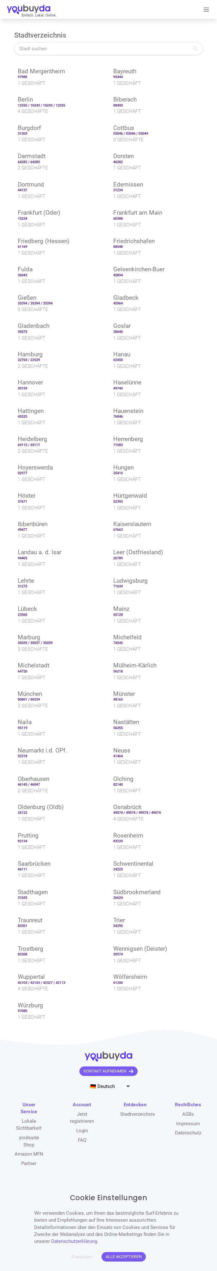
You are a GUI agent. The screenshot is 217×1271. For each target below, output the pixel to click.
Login (82, 1130)
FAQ (82, 1140)
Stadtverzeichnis (137, 1114)
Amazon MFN (29, 1154)
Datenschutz (188, 1133)
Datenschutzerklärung (74, 1241)
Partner (28, 1163)
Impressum (188, 1124)
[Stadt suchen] (108, 48)
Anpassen (81, 1257)
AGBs (188, 1114)
